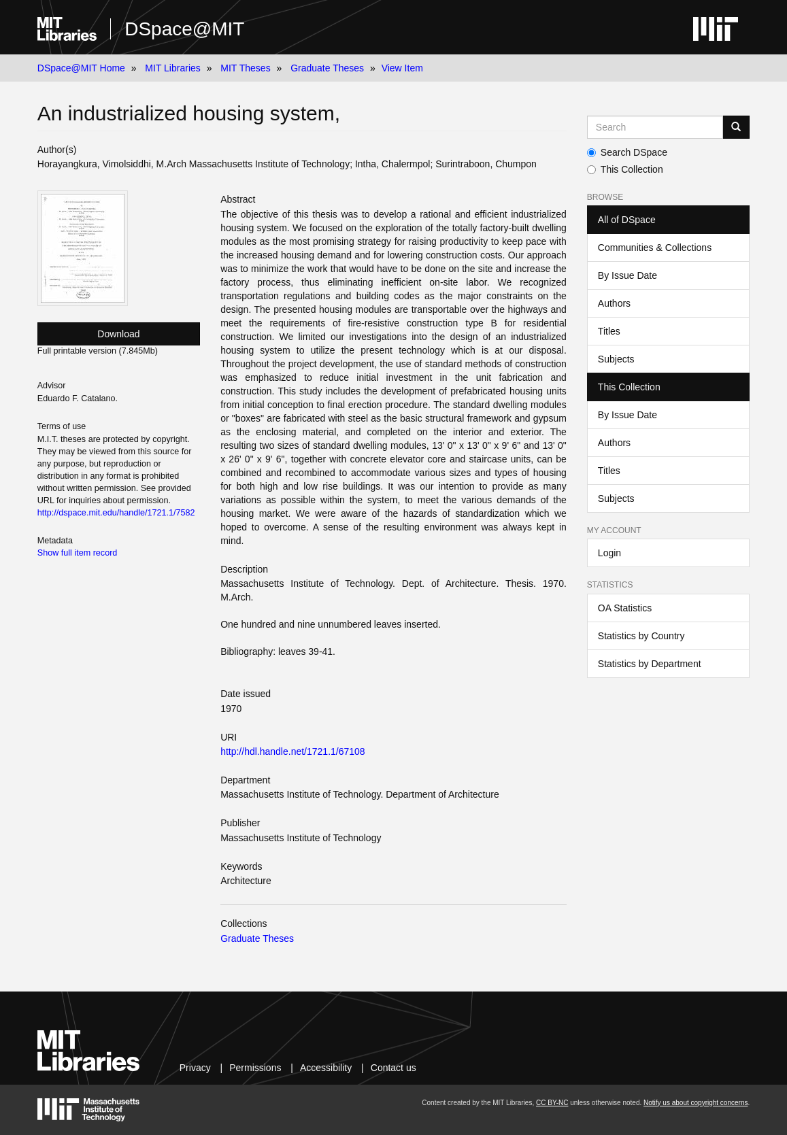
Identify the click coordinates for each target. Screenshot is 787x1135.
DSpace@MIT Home (81, 68)
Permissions (255, 1067)
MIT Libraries (172, 68)
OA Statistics (625, 608)
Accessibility (326, 1067)
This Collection (625, 169)
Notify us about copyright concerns (695, 1102)
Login (609, 552)
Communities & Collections (654, 247)
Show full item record (77, 553)
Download (118, 333)
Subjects (616, 359)
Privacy (195, 1067)
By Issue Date (627, 275)
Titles (609, 331)
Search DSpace (627, 152)
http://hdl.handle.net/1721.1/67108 (292, 751)
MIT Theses (245, 68)
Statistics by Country (641, 635)
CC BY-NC (552, 1102)
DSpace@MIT (184, 28)
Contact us (393, 1067)
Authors (614, 303)
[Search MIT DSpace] (655, 127)
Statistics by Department (649, 663)
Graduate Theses (327, 68)
